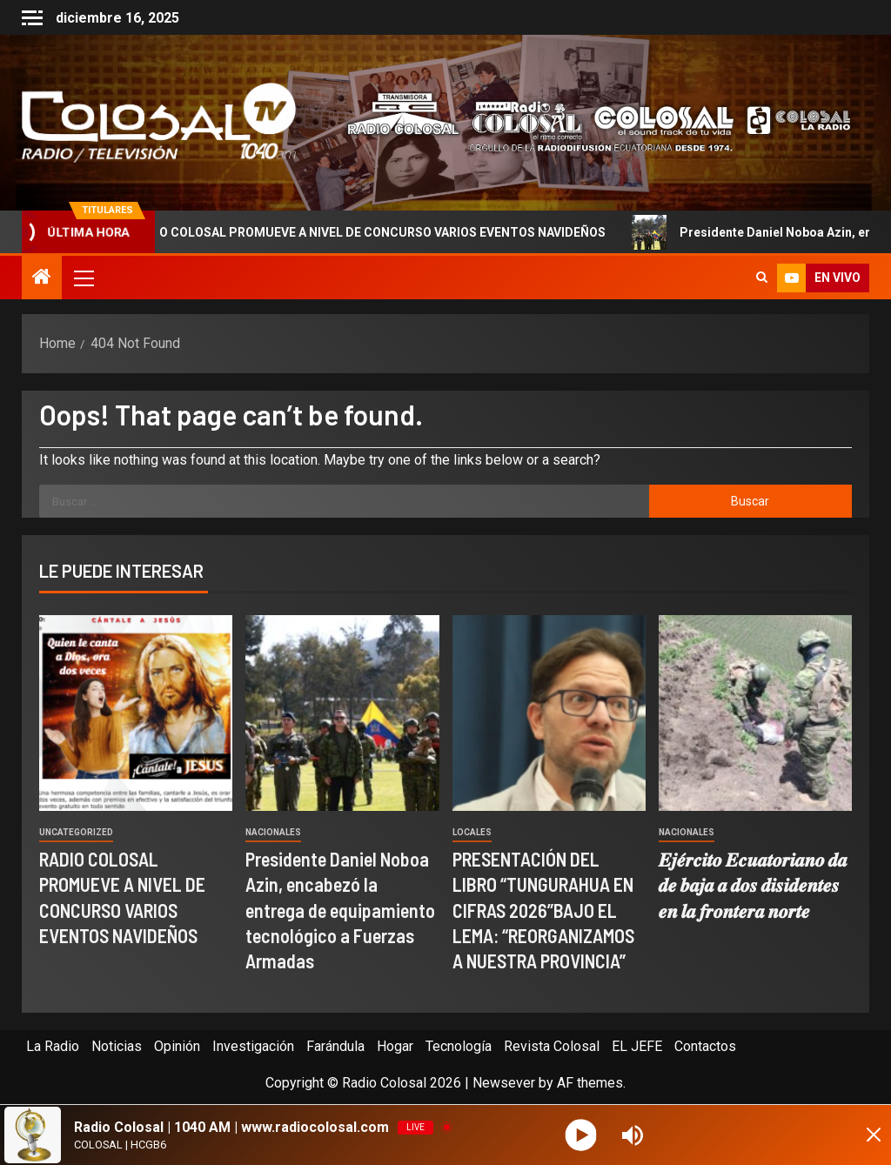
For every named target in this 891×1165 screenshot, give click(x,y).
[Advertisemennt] (589, 121)
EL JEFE (637, 1046)
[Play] (582, 1135)
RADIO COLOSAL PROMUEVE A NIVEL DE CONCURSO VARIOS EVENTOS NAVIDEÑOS (371, 232)
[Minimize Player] (860, 1135)
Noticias (116, 1046)
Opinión (177, 1046)
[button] (82, 277)
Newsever (503, 1083)
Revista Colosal (552, 1046)
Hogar (395, 1046)
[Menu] (82, 277)
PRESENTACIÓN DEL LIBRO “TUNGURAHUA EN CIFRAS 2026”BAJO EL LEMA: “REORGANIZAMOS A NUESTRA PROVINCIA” (543, 909)
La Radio (52, 1046)
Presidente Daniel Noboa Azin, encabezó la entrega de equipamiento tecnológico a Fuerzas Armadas (340, 909)
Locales (472, 832)
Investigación (253, 1046)
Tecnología (458, 1046)
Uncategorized (76, 832)
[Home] (41, 278)
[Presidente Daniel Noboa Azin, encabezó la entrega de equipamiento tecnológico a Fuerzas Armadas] (342, 713)
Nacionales (273, 832)
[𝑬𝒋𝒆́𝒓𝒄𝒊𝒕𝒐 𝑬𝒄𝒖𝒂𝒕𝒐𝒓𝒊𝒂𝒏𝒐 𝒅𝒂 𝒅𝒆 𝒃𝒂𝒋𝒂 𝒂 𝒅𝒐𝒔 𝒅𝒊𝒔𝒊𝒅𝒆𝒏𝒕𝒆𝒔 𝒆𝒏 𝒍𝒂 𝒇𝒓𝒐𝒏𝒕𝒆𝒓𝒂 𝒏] (755, 713)
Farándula (335, 1046)
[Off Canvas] (32, 17)
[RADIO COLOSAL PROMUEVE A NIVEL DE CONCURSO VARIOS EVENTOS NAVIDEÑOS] (135, 713)
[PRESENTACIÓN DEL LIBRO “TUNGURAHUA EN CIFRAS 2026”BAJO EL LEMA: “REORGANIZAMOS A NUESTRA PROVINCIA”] (549, 713)
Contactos (705, 1046)
